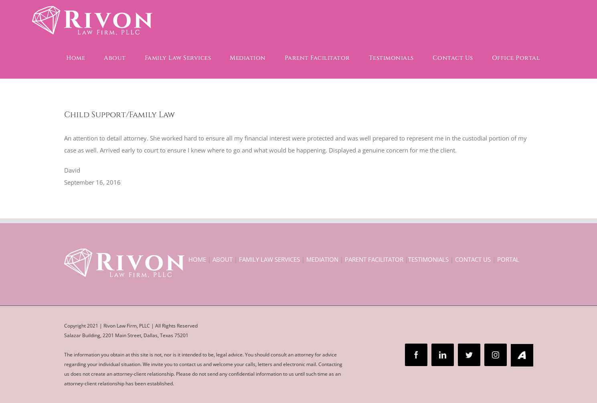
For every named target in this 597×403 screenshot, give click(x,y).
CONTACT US (473, 259)
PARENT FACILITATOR (374, 259)
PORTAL (508, 259)
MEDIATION (322, 259)
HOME (197, 259)
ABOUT (222, 259)
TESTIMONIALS (428, 259)
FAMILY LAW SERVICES (269, 259)
